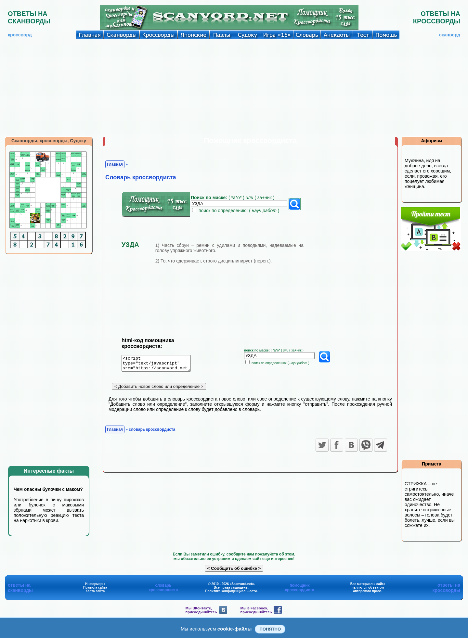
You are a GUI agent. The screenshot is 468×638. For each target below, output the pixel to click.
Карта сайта (95, 591)
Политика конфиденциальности (231, 591)
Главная (115, 164)
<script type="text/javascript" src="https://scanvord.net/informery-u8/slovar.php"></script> (160, 364)
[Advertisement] (234, 87)
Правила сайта (95, 587)
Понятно (270, 629)
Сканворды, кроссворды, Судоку (48, 140)
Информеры (95, 584)
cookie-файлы (234, 629)
